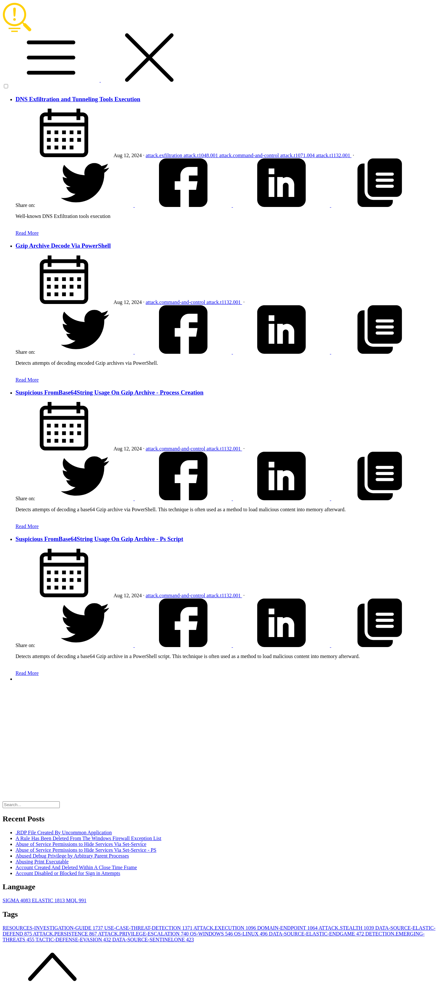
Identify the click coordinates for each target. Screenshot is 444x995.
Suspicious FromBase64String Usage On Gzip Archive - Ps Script (99, 538)
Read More (27, 233)
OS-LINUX (251, 933)
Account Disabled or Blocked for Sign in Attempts (68, 873)
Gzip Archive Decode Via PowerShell (63, 245)
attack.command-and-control (249, 155)
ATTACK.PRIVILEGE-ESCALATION (144, 933)
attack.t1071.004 (298, 155)
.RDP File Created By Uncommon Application (64, 832)
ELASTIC (49, 900)
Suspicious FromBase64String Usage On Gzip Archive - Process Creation (110, 392)
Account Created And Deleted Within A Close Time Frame (76, 867)
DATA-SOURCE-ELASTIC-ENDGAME (317, 933)
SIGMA (17, 900)
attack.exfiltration (165, 155)
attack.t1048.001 (201, 155)
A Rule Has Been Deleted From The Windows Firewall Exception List (88, 838)
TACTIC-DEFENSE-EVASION (74, 939)
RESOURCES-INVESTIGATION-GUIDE (53, 928)
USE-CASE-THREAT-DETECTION (149, 928)
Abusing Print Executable (42, 861)
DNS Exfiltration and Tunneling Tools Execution (78, 99)
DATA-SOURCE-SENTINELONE (153, 939)
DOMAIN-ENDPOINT (288, 928)
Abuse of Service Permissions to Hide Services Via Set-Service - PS (86, 850)
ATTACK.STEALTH (347, 928)
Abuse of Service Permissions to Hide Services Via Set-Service (81, 844)
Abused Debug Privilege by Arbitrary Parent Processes (72, 856)
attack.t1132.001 (334, 155)
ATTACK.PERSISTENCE (65, 933)
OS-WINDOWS (212, 933)
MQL (76, 900)
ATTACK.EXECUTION (225, 928)
